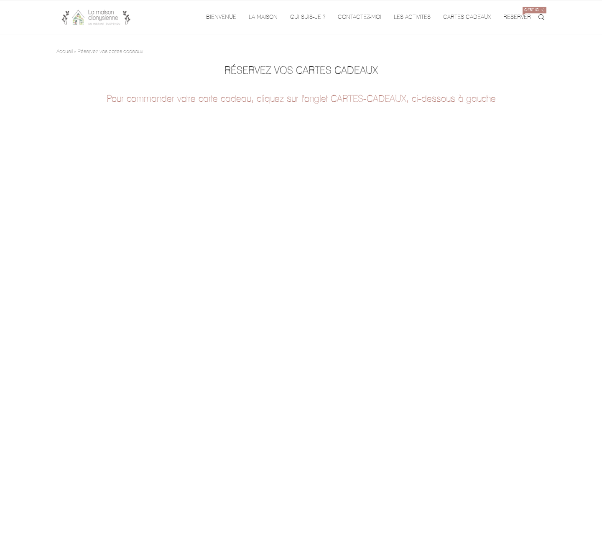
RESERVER (517, 14)
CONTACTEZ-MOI (359, 17)
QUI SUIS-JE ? (307, 17)
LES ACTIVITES (412, 17)
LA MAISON (263, 17)
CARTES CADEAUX (467, 17)
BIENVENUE (221, 17)
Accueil (64, 51)
